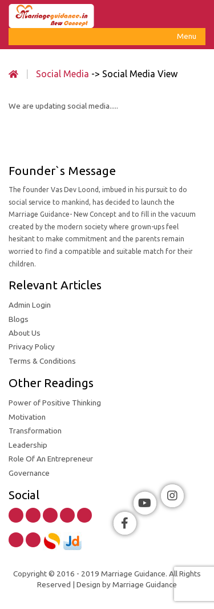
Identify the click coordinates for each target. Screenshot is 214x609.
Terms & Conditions (42, 360)
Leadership (28, 444)
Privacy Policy (32, 346)
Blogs (19, 319)
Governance (29, 472)
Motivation (27, 416)
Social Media (62, 74)
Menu (187, 37)
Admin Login (30, 304)
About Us (25, 332)
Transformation (35, 430)
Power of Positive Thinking (55, 402)
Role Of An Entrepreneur (51, 458)
